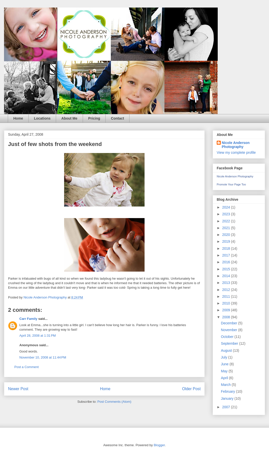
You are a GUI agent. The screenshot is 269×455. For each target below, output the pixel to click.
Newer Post (18, 389)
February (228, 391)
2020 (226, 235)
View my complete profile (236, 152)
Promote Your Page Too (231, 184)
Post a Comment (26, 367)
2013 (226, 283)
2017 (226, 255)
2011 (226, 296)
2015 (226, 269)
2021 (226, 228)
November (229, 330)
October (228, 337)
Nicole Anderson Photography (236, 145)
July (224, 357)
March (226, 385)
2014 (226, 276)
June (225, 364)
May (225, 371)
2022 (226, 221)
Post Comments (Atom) (114, 401)
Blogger (159, 445)
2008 (226, 317)
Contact (117, 118)
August (227, 350)
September (230, 343)
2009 (226, 310)
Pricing (94, 118)
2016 (226, 262)
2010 (226, 303)
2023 (226, 214)
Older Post (191, 389)
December (229, 323)
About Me (69, 118)
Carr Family (28, 319)
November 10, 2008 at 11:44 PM (42, 357)
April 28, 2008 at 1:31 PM (37, 335)
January (228, 398)
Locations (42, 118)
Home (18, 118)
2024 (226, 207)
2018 (226, 248)
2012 (226, 290)
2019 (226, 241)
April (225, 378)
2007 (226, 407)
